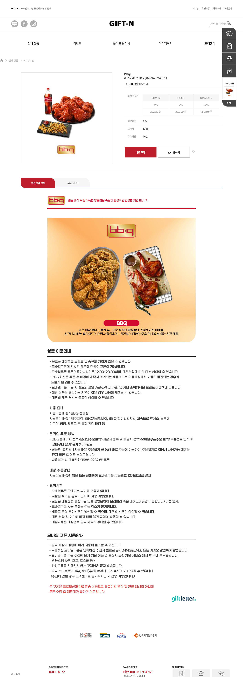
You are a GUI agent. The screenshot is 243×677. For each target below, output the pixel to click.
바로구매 (141, 152)
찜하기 (174, 152)
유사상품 (72, 183)
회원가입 (206, 8)
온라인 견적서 (121, 43)
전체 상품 (33, 43)
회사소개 (217, 8)
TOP (229, 103)
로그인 (196, 8)
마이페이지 (165, 43)
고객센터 (228, 8)
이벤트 (77, 43)
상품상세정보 (38, 183)
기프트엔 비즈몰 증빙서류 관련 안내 (35, 8)
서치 (229, 23)
